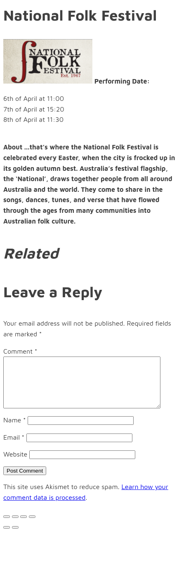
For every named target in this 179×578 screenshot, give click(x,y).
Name (14, 430)
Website (15, 464)
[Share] (15, 526)
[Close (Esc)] (6, 526)
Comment (20, 351)
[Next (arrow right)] (15, 537)
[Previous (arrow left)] (6, 537)
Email (13, 447)
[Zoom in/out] (32, 526)
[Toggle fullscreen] (23, 526)
